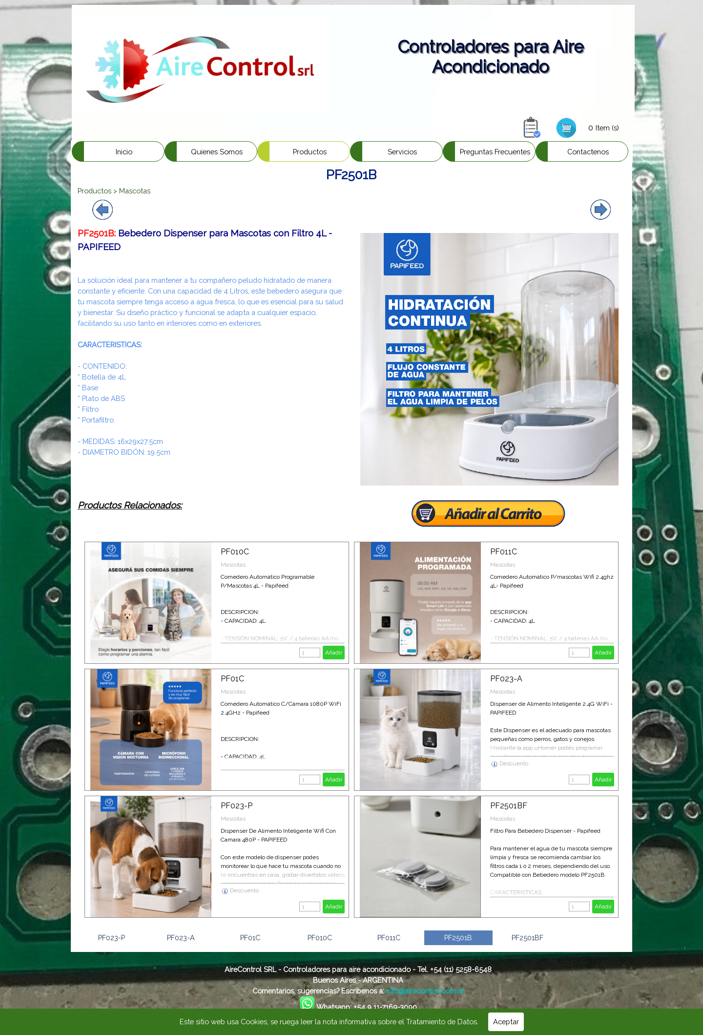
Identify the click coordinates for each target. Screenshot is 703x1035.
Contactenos (588, 152)
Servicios (402, 152)
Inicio (124, 152)
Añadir (333, 652)
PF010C (235, 551)
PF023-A (506, 678)
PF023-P (236, 805)
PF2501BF (508, 805)
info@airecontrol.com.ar (425, 991)
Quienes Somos (217, 152)
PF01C (232, 678)
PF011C (503, 551)
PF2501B (458, 937)
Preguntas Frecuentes (495, 152)
